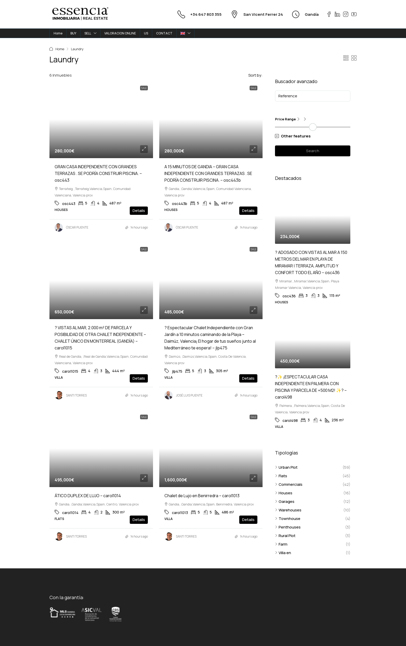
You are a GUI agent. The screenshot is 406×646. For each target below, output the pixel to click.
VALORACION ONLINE (120, 33)
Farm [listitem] (281, 544)
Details (139, 210)
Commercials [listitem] (288, 484)
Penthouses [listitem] (288, 527)
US (146, 33)
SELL (87, 33)
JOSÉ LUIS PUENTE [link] (189, 395)
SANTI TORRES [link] (76, 395)
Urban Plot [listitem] (286, 467)
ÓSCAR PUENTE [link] (77, 227)
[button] (346, 58)
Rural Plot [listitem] (285, 535)
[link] (101, 119)
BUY (73, 33)
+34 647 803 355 (206, 14)
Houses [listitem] (283, 493)
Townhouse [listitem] (287, 518)
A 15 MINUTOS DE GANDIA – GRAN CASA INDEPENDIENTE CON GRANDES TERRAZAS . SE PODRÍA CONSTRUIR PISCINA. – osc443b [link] (208, 173)
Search (312, 150)
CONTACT (164, 33)
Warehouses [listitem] (288, 510)
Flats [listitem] (281, 476)
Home (58, 33)
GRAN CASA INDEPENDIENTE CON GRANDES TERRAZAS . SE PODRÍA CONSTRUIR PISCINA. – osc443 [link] (98, 173)
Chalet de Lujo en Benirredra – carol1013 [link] (202, 495)
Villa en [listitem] (283, 552)
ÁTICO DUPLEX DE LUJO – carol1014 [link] (88, 495)
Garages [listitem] (284, 501)
